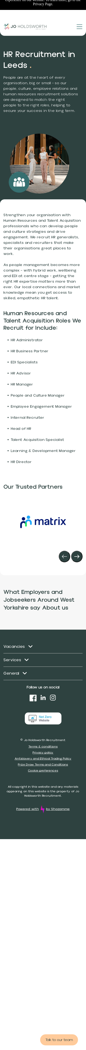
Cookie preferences (43, 771)
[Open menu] (79, 9)
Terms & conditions (43, 747)
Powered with (27, 809)
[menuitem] (43, 646)
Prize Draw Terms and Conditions (43, 765)
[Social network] (33, 698)
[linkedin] (43, 698)
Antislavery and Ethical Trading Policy (43, 759)
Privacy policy (43, 753)
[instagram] (53, 698)
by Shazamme (58, 809)
